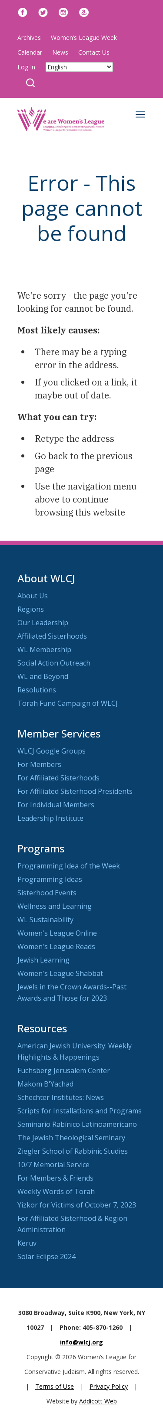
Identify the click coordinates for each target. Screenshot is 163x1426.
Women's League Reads (56, 946)
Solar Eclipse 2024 (46, 1256)
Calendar (29, 52)
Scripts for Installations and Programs (79, 1111)
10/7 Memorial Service (53, 1164)
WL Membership (44, 649)
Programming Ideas (49, 879)
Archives (29, 37)
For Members (39, 764)
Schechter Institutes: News (60, 1097)
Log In (26, 67)
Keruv (27, 1243)
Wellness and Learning (54, 906)
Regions (30, 609)
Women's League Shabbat (60, 973)
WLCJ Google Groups (51, 751)
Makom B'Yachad (45, 1084)
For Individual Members (55, 804)
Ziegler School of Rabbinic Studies (72, 1151)
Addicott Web (98, 1401)
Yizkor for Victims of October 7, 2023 (76, 1205)
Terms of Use (54, 1386)
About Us (32, 595)
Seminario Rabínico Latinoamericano (77, 1124)
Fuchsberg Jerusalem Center (63, 1070)
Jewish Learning (43, 960)
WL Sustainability (45, 919)
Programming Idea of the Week (68, 866)
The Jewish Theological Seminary (71, 1137)
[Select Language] (79, 67)
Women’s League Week (84, 37)
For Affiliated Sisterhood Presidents (75, 791)
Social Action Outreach (53, 663)
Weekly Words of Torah (56, 1191)
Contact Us (94, 52)
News (60, 52)
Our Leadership (42, 622)
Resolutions (36, 690)
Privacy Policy (109, 1386)
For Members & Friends (55, 1178)
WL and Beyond (42, 676)
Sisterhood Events (47, 892)
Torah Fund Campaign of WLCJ (67, 703)
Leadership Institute (50, 818)
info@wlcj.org (81, 1342)
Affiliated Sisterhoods (52, 636)
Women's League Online (57, 933)
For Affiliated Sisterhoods (58, 778)
